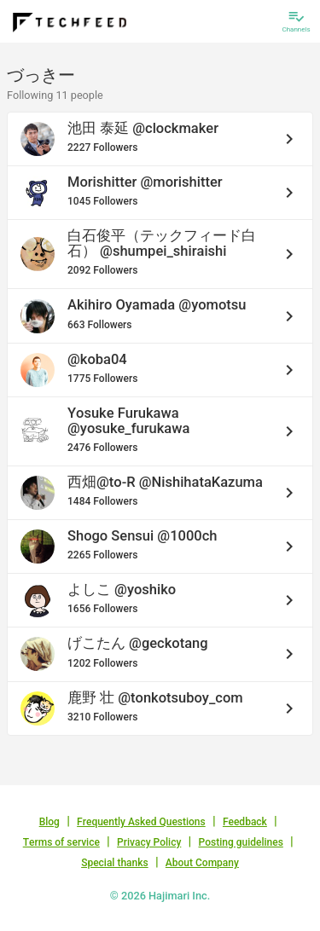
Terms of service (61, 842)
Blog (49, 822)
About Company (202, 863)
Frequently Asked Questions (141, 822)
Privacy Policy (149, 842)
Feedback (245, 822)
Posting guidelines (241, 842)
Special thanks (114, 863)
